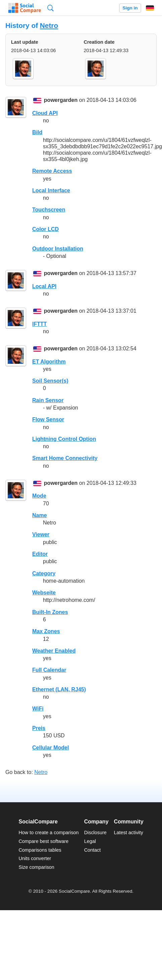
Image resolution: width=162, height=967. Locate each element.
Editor (40, 554)
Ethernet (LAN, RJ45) (59, 689)
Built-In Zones (50, 612)
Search (50, 8)
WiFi (38, 708)
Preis (38, 728)
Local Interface (51, 190)
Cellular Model (50, 747)
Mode (39, 496)
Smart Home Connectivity (65, 458)
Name (39, 515)
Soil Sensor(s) (50, 381)
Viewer (40, 534)
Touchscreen (48, 209)
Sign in (130, 7)
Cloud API (45, 113)
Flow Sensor (48, 419)
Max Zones (46, 631)
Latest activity (128, 832)
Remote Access (52, 171)
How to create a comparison (48, 832)
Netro (49, 25)
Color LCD (45, 229)
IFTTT (39, 324)
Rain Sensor (47, 400)
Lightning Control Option (64, 439)
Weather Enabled (54, 651)
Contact (92, 850)
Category (43, 573)
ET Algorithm (49, 361)
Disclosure (95, 832)
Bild (37, 132)
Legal (90, 841)
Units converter (34, 858)
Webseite (44, 592)
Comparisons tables (39, 850)
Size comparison (36, 867)
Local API (44, 286)
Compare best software (43, 841)
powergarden (60, 100)
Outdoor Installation (57, 249)
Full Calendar (49, 670)
